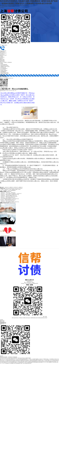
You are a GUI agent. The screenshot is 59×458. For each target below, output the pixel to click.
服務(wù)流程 (2, 59)
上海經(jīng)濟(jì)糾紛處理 (4, 72)
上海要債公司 (20, 187)
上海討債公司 (6, 187)
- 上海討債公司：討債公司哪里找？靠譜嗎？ (9, 201)
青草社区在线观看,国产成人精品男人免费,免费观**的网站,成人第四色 (20, 361)
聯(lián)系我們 (2, 61)
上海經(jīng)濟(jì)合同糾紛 (4, 65)
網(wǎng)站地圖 (4, 6)
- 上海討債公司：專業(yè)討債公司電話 (8, 196)
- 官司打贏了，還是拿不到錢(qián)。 (8, 199)
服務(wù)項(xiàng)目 (3, 55)
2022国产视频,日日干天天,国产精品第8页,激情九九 (9, 362)
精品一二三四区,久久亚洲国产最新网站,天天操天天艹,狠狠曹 (36, 359)
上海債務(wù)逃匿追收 (3, 70)
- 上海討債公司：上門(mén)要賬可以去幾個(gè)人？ (10, 193)
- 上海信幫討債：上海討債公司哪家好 (8, 195)
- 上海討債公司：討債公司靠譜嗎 (7, 197)
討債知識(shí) (2, 7)
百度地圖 (9, 6)
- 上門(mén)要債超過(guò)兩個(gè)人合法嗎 (9, 198)
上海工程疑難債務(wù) (3, 68)
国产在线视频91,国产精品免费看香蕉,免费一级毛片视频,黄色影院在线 (20, 363)
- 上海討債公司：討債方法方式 (7, 200)
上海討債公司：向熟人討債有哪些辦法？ (9, 190)
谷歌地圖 (12, 6)
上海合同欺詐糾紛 (3, 67)
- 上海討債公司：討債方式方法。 (7, 192)
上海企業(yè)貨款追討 (3, 64)
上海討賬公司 (15, 187)
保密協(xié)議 (2, 60)
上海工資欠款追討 (3, 69)
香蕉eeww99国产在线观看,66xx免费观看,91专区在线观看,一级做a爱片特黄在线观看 (23, 360)
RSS (1, 6)
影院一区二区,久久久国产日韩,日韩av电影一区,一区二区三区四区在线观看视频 (13, 359)
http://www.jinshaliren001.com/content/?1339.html (14, 188)
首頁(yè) (1, 62)
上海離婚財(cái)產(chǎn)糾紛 (4, 66)
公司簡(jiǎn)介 (21, 317)
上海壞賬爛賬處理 (3, 71)
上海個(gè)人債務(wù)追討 (4, 73)
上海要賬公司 (11, 187)
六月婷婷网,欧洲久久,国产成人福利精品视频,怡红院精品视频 (28, 362)
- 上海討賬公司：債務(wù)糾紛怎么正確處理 (9, 194)
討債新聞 (1, 56)
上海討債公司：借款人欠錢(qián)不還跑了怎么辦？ (12, 189)
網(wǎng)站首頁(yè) (15, 317)
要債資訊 (1, 58)
